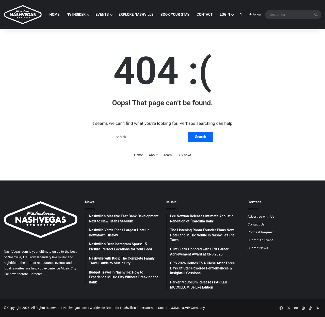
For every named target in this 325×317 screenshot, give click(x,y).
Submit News (258, 248)
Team (168, 155)
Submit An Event (260, 240)
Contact (205, 14)
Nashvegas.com (75, 308)
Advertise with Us (261, 216)
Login (225, 14)
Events (102, 14)
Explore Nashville (136, 14)
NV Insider (76, 14)
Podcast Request (261, 232)
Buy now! (184, 155)
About (153, 155)
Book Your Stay (174, 14)
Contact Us (256, 224)
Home (54, 14)
